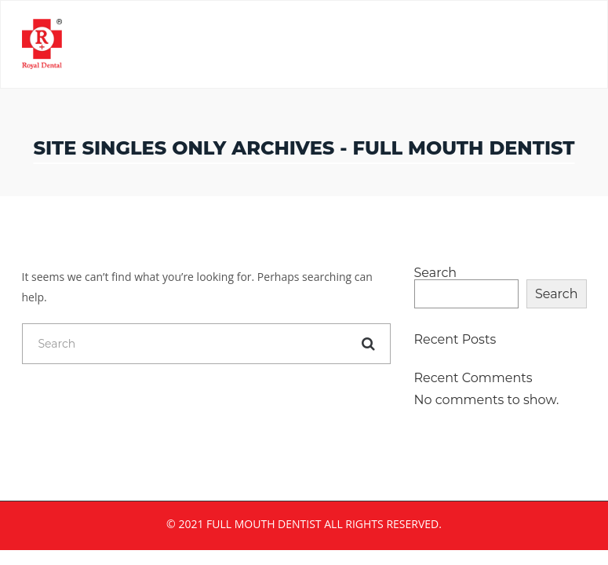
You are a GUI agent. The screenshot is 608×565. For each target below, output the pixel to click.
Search (435, 273)
